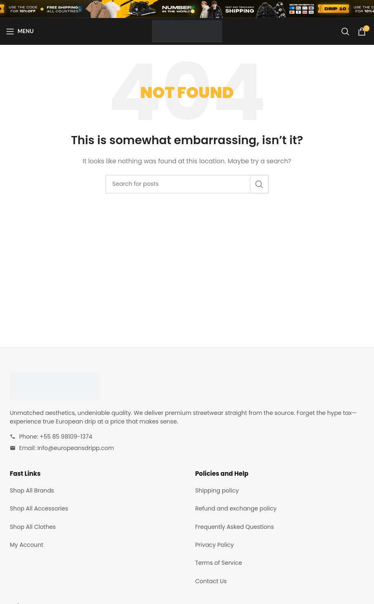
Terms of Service (218, 563)
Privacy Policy (214, 545)
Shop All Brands (32, 490)
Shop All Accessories (39, 508)
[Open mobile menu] (20, 31)
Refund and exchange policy (235, 508)
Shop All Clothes (33, 527)
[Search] (345, 31)
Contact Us (211, 581)
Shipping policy (217, 490)
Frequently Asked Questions (234, 527)
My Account (26, 545)
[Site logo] (187, 31)
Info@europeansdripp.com (75, 448)
